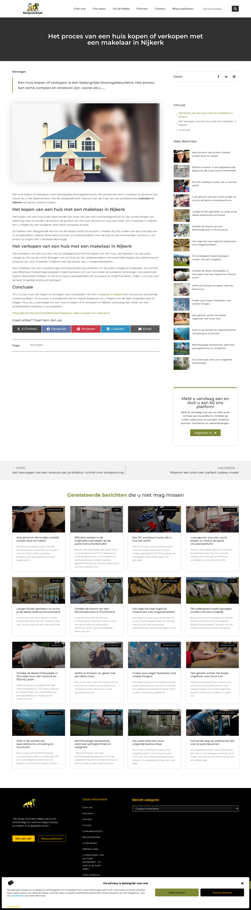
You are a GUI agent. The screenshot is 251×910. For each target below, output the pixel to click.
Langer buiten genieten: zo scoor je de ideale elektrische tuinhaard (38, 610)
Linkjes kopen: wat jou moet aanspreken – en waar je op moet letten (93, 861)
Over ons (80, 8)
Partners (142, 8)
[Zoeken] (235, 9)
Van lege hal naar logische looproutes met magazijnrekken (153, 610)
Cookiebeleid (13, 906)
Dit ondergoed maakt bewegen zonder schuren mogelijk (211, 610)
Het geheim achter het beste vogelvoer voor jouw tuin (209, 674)
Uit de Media (89, 843)
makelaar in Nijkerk (110, 294)
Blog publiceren (182, 8)
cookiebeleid (17, 895)
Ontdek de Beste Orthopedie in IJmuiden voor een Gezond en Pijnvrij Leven (214, 274)
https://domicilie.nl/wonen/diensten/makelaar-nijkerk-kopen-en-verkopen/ (61, 313)
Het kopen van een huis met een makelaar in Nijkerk (205, 114)
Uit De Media (121, 8)
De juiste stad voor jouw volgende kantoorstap (148, 742)
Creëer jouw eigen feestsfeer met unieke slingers (154, 674)
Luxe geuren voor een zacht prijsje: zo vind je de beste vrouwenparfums (209, 540)
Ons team (99, 8)
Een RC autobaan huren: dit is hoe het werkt (152, 539)
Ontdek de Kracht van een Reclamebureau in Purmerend (95, 610)
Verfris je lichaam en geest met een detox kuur (95, 674)
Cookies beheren (222, 892)
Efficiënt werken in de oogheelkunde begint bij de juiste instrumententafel (93, 540)
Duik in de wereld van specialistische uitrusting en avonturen (35, 744)
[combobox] (216, 9)
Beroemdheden (91, 837)
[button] (242, 883)
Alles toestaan (177, 892)
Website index (90, 849)
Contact (160, 8)
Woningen (19, 71)
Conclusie (184, 129)
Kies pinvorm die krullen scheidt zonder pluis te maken (38, 539)
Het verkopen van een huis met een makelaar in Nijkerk (207, 123)
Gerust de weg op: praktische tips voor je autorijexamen (212, 742)
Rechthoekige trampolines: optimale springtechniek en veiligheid (93, 744)
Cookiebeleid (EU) (92, 831)
